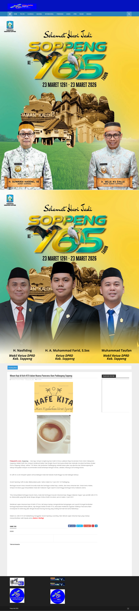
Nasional (39, 14)
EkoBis (68, 14)
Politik (22, 14)
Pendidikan (60, 14)
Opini (75, 14)
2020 (16, 608)
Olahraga (30, 14)
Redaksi (89, 14)
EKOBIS (39, 379)
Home (15, 14)
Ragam (81, 14)
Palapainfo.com (15, 461)
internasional (49, 14)
